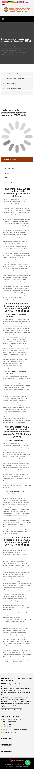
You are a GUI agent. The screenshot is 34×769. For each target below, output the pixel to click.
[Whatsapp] (27, 762)
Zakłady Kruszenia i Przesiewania (19, 46)
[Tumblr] (14, 709)
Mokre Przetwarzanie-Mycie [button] (12, 88)
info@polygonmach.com (10, 732)
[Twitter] (2, 709)
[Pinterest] (5, 709)
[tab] (17, 74)
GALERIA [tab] (6, 177)
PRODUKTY (6, 46)
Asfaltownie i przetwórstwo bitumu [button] (14, 74)
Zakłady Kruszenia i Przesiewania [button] (13, 79)
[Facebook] (11, 709)
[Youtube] (20, 709)
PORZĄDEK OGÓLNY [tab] (9, 168)
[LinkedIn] (8, 709)
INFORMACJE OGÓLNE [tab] (10, 159)
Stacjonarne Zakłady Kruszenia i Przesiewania (14, 48)
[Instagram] (17, 709)
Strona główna (5, 44)
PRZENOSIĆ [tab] (7, 173)
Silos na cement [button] (9, 93)
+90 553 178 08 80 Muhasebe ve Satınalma (15, 729)
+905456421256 (7, 724)
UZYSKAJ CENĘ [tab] (8, 182)
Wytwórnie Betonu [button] (9, 83)
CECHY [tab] (5, 164)
